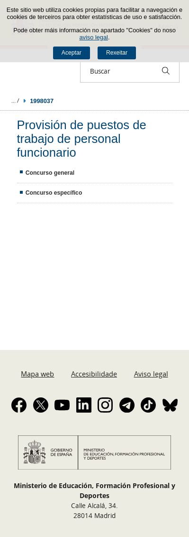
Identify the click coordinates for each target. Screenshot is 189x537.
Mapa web (37, 373)
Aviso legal (151, 373)
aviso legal (93, 37)
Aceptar (71, 52)
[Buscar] (166, 71)
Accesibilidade (94, 373)
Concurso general (50, 173)
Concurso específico (54, 192)
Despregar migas (15, 100)
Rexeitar (116, 52)
